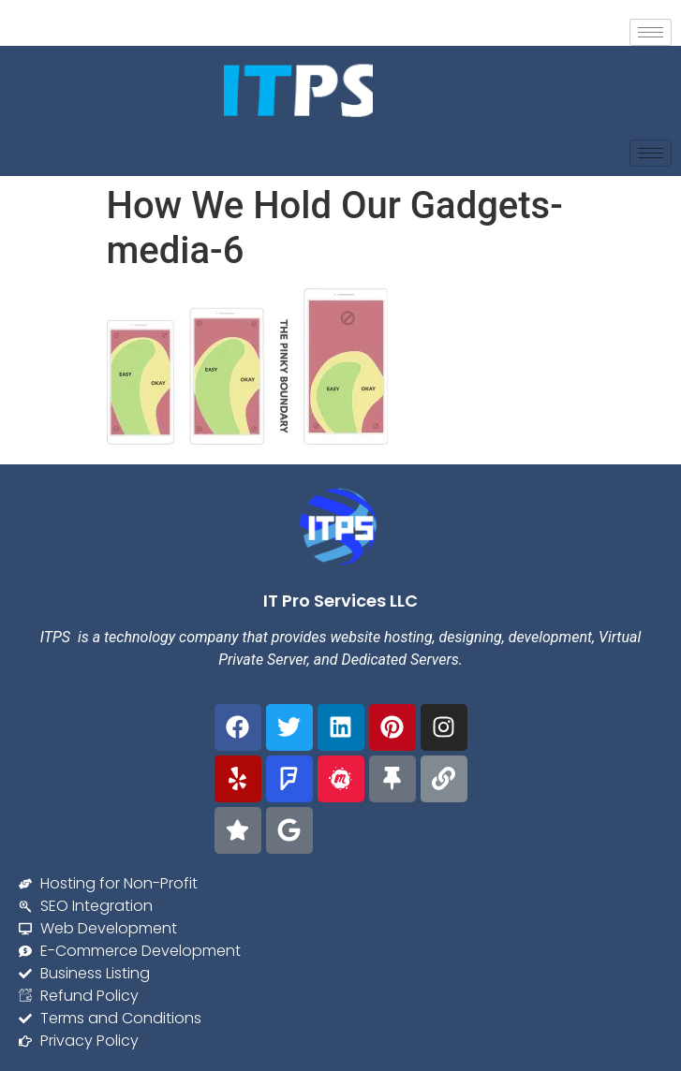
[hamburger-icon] (650, 32)
